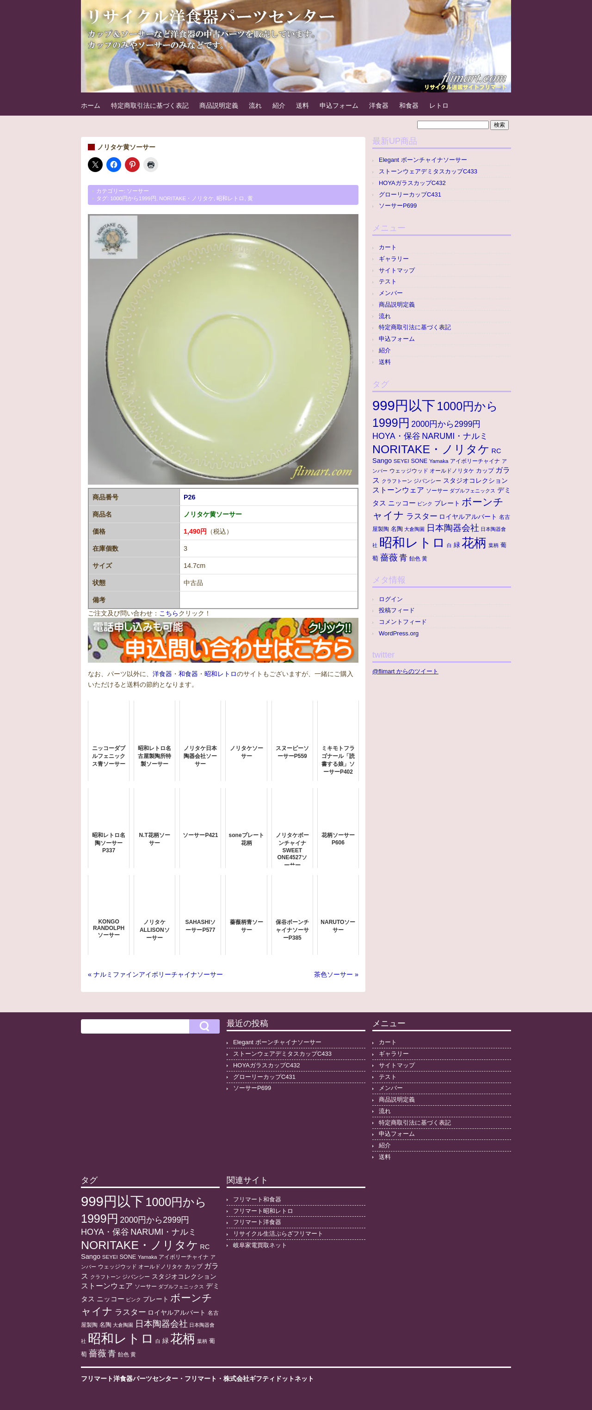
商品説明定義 (218, 105)
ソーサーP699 (398, 205)
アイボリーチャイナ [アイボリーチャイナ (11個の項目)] (475, 461)
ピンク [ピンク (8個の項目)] (424, 503)
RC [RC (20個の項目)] (496, 451)
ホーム (90, 105)
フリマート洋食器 (257, 1222)
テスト (388, 281)
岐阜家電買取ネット (260, 1245)
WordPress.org (399, 633)
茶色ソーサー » (336, 974)
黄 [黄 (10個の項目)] (424, 558)
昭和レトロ (230, 198)
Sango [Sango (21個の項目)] (382, 460)
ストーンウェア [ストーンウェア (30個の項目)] (398, 490)
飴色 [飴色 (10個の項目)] (414, 558)
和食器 (409, 105)
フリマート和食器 (257, 1199)
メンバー (391, 292)
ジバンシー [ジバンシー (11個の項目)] (427, 481)
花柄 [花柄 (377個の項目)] (474, 543)
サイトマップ (397, 270)
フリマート (201, 1378)
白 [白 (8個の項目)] (449, 545)
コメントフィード (403, 621)
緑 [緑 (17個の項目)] (457, 545)
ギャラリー (394, 258)
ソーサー (138, 191)
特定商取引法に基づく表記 (150, 105)
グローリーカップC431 (410, 194)
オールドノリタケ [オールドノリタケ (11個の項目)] (452, 471)
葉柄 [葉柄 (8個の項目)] (493, 545)
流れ (255, 105)
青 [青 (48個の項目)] (403, 557)
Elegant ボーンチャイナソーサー (423, 159)
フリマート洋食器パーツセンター (129, 1378)
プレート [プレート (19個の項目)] (447, 503)
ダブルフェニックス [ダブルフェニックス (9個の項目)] (472, 490)
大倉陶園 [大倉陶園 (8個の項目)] (414, 529)
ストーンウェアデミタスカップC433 (428, 171)
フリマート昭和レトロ (263, 1210)
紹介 (278, 105)
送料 (302, 105)
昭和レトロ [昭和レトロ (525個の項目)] (412, 542)
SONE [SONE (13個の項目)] (419, 461)
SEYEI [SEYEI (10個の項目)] (401, 461)
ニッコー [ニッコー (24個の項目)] (402, 503)
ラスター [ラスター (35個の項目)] (422, 516)
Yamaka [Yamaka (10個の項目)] (439, 461)
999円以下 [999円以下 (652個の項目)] (403, 405)
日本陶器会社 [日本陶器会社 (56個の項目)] (452, 528)
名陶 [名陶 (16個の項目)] (397, 528)
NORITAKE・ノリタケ (186, 198)
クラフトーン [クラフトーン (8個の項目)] (397, 481)
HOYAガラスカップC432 (412, 182)
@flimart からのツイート (405, 671)
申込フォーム (339, 105)
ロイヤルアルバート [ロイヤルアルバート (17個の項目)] (468, 516)
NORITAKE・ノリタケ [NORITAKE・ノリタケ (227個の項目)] (431, 449)
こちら (169, 613)
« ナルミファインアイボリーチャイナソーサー (155, 974)
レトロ (439, 105)
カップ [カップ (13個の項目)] (485, 471)
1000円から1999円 (133, 198)
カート (388, 247)
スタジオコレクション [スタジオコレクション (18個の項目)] (475, 480)
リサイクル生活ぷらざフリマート (278, 1233)
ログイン (391, 599)
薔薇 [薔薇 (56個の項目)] (389, 557)
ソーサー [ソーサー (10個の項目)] (437, 490)
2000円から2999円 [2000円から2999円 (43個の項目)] (446, 424)
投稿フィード (397, 610)
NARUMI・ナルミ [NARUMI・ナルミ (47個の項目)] (455, 436)
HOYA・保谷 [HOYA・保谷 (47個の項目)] (396, 436)
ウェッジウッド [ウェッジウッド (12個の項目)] (408, 471)
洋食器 (378, 105)
